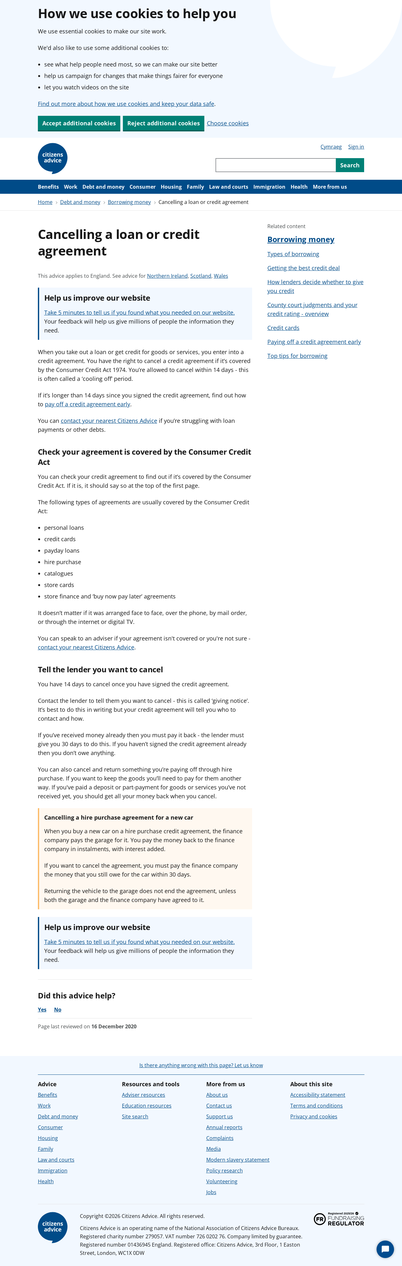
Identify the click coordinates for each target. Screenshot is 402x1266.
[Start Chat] (385, 1249)
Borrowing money (129, 202)
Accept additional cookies (79, 123)
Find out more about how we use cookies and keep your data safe (126, 104)
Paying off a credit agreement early (314, 342)
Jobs (211, 1192)
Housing (171, 186)
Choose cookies (228, 123)
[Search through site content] (275, 165)
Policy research (224, 1170)
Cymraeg (331, 146)
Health (299, 186)
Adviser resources (143, 1094)
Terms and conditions (316, 1105)
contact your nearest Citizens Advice (109, 420)
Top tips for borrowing (297, 356)
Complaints (220, 1138)
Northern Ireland (167, 276)
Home (45, 202)
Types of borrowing (293, 254)
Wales (221, 276)
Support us (219, 1116)
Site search (135, 1116)
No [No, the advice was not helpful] (57, 1009)
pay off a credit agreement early (87, 404)
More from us (330, 186)
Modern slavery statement (238, 1159)
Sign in (356, 146)
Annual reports (224, 1127)
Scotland (200, 276)
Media (213, 1148)
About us (217, 1094)
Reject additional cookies (163, 123)
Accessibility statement (317, 1094)
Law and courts (228, 186)
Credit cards (283, 328)
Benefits (48, 186)
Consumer (143, 186)
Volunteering (221, 1181)
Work (70, 186)
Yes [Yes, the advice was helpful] (42, 1009)
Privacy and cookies (313, 1116)
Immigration (269, 186)
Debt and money (103, 186)
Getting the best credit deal (303, 268)
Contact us (219, 1105)
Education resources (147, 1105)
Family (195, 186)
